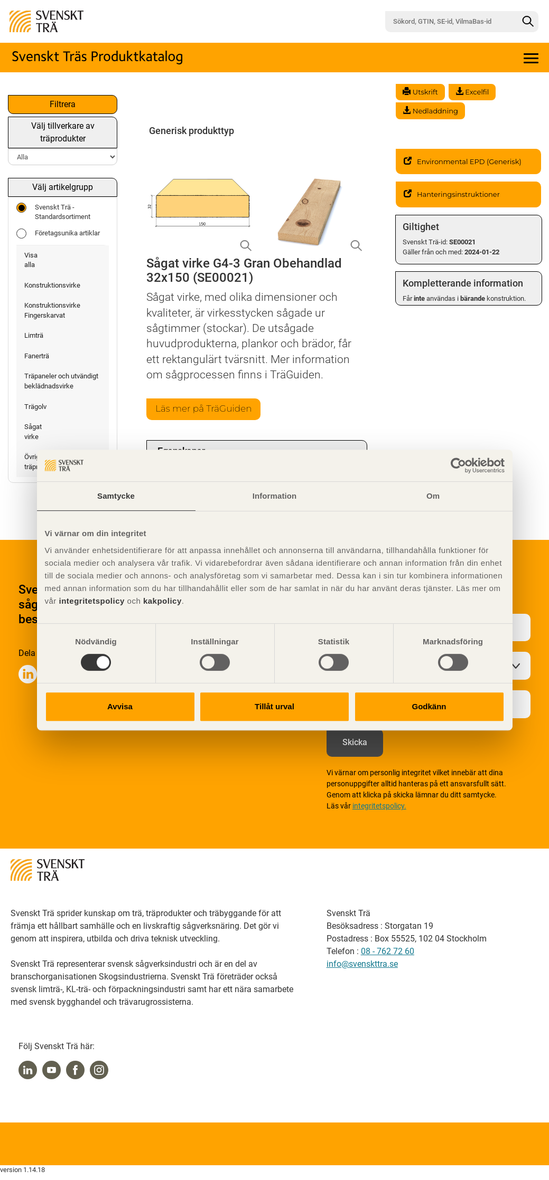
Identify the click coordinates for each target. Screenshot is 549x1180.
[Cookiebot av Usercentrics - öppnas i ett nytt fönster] (458, 465)
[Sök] (527, 21)
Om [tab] (433, 495)
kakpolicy (162, 600)
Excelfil (472, 92)
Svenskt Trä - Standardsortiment (53, 212)
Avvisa (120, 706)
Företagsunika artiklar (58, 234)
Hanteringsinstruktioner (452, 194)
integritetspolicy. (379, 807)
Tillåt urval (274, 706)
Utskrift (420, 92)
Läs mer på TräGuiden (206, 409)
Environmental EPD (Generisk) (463, 161)
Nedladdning (430, 111)
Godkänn (429, 706)
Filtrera (63, 104)
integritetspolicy (91, 600)
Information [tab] (275, 495)
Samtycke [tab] (116, 495)
